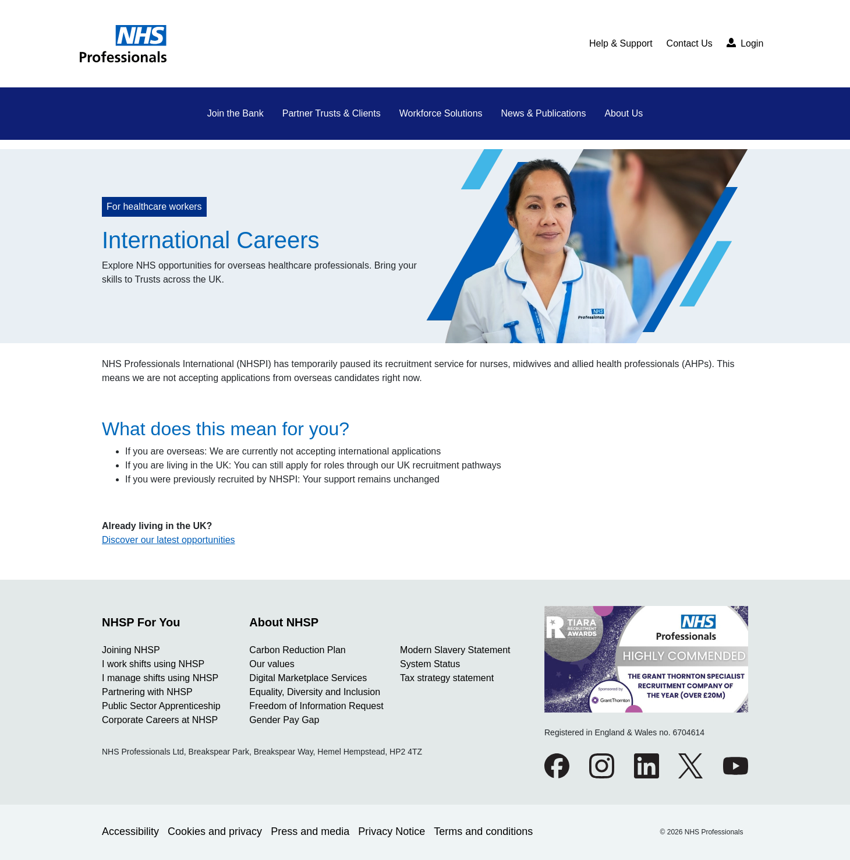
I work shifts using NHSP (153, 664)
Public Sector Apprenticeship (161, 706)
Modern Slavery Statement (455, 650)
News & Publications (543, 113)
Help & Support (621, 43)
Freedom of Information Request (316, 706)
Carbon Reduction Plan (297, 650)
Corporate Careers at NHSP (160, 720)
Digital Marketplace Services (308, 678)
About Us (623, 113)
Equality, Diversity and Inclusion (314, 692)
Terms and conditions (483, 831)
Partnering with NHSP (147, 692)
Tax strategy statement (447, 678)
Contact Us (690, 43)
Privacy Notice (391, 831)
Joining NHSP (131, 650)
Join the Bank (235, 113)
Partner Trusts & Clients (331, 113)
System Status (430, 664)
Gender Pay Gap (284, 720)
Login (745, 43)
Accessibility (130, 831)
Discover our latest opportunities (168, 540)
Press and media (310, 831)
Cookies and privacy (215, 831)
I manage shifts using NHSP (160, 678)
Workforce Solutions (441, 113)
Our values (271, 664)
